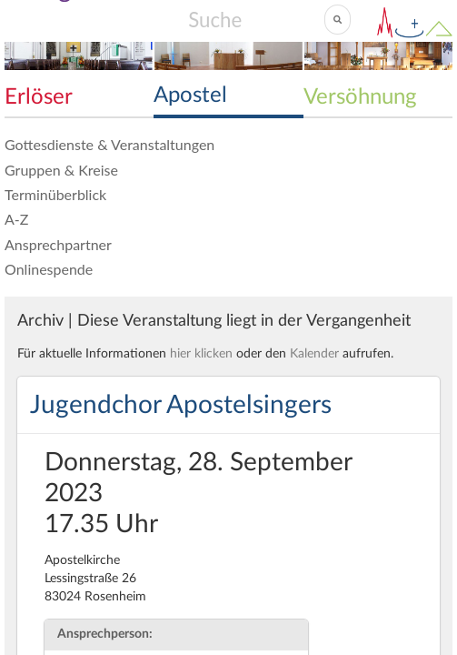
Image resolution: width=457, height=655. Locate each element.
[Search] (255, 19)
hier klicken (201, 354)
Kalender (314, 354)
